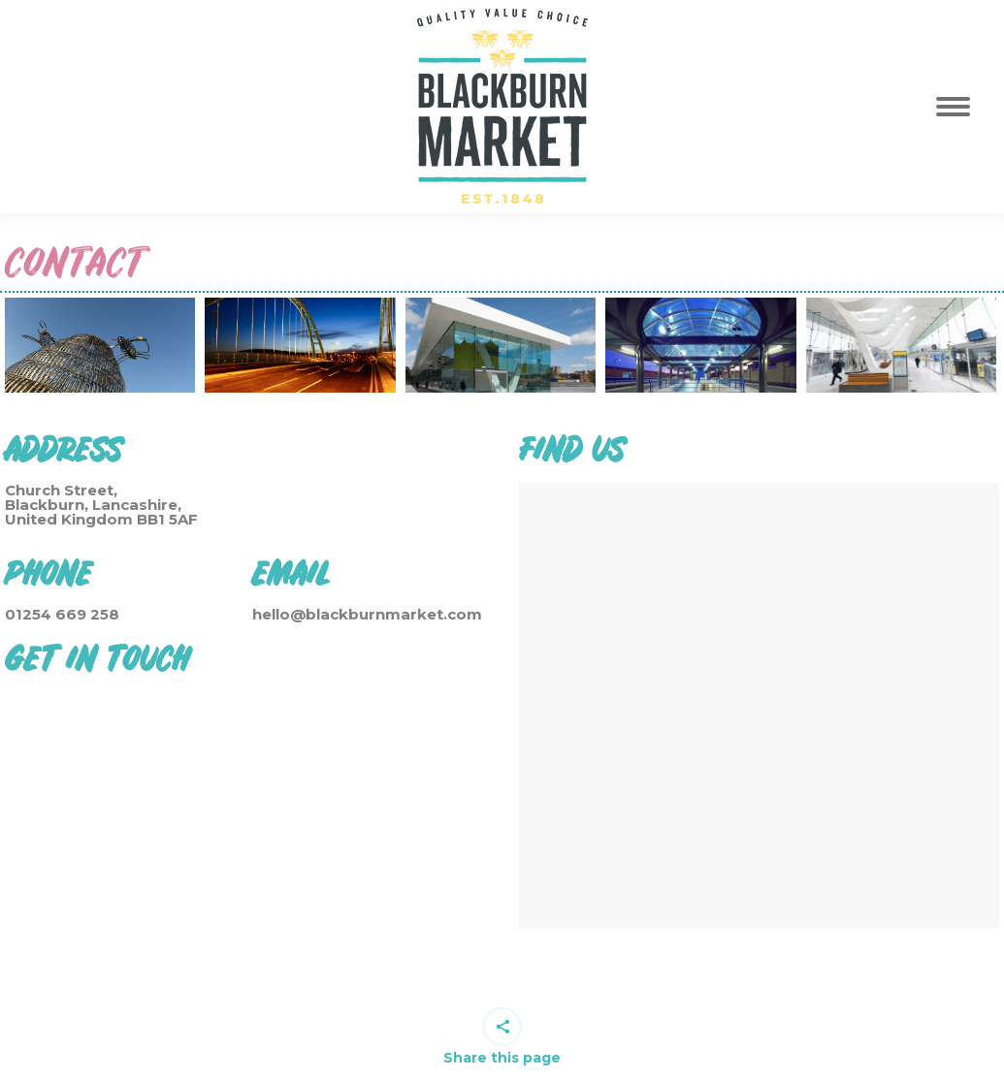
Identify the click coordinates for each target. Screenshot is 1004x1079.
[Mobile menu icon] (963, 106)
